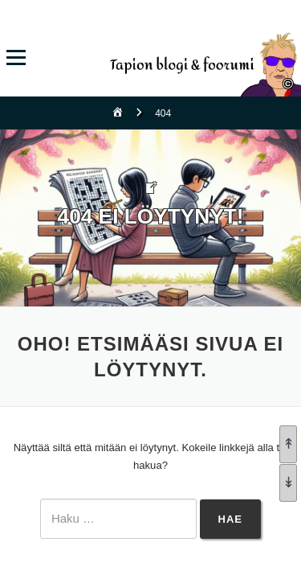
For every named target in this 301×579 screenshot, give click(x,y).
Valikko (16, 57)
